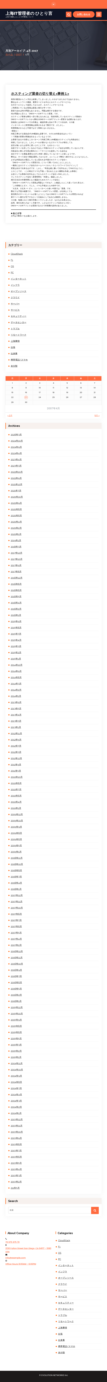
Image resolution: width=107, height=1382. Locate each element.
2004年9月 (16, 1076)
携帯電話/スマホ (19, 359)
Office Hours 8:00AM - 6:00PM (20, 1263)
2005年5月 (16, 1038)
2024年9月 (16, 447)
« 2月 (10, 415)
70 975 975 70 (12, 1242)
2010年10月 (17, 777)
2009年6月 (16, 839)
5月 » (96, 415)
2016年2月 (16, 609)
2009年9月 (16, 827)
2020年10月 (17, 497)
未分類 (14, 366)
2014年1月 (16, 696)
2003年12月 (17, 1119)
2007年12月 (17, 895)
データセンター (18, 322)
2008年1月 (16, 889)
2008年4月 (16, 883)
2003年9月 (16, 1138)
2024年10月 (17, 441)
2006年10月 (17, 964)
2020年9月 (16, 503)
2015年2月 (16, 652)
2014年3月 (16, 683)
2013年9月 (16, 702)
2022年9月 (16, 478)
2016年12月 (16, 578)
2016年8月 (16, 584)
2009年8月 (16, 833)
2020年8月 (16, 509)
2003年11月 (16, 1125)
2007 (19, 54)
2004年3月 (16, 1100)
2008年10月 (17, 864)
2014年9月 (16, 671)
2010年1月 (16, 808)
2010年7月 (16, 789)
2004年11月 (17, 1063)
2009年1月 (16, 851)
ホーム (9, 54)
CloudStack (17, 254)
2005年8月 (16, 1026)
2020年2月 (16, 528)
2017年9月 (16, 565)
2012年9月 (16, 739)
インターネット (18, 279)
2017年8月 (16, 571)
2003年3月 (16, 1175)
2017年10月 (16, 559)
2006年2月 (16, 995)
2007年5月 (16, 932)
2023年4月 (16, 459)
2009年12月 (17, 814)
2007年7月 (16, 920)
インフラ (15, 285)
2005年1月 (16, 1057)
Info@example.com (15, 1257)
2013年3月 (16, 721)
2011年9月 (16, 764)
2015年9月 (16, 621)
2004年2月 (16, 1107)
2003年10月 (17, 1132)
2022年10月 (17, 472)
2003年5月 (16, 1163)
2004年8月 (16, 1082)
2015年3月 (16, 646)
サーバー (15, 303)
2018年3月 (16, 546)
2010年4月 (16, 802)
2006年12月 (17, 951)
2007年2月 (16, 945)
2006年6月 (16, 982)
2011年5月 (16, 771)
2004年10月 (17, 1069)
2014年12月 (16, 665)
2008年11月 (17, 858)
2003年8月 (16, 1144)
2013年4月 (16, 714)
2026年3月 (16, 434)
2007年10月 (17, 907)
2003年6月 (16, 1157)
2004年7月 (16, 1088)
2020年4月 (16, 521)
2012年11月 (16, 733)
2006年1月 (16, 1001)
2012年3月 (16, 752)
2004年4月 (16, 1094)
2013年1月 (16, 727)
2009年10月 (17, 820)
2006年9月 (16, 970)
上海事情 (15, 341)
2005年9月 (16, 1020)
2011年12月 (16, 758)
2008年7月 (16, 876)
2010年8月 (16, 783)
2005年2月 (16, 1051)
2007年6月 (16, 926)
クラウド (15, 297)
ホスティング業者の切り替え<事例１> (40, 94)
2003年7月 (16, 1150)
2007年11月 (16, 901)
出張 (13, 347)
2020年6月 (16, 515)
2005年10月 (17, 1013)
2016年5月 (16, 596)
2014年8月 (16, 677)
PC (12, 272)
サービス (15, 310)
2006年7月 (16, 976)
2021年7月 (16, 490)
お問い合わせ (83, 14)
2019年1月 (16, 540)
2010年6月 (16, 795)
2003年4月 (16, 1169)
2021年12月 (16, 484)
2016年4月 (16, 602)
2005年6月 (16, 1032)
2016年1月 (16, 615)
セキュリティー (18, 316)
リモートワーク (18, 335)
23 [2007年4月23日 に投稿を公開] (26, 397)
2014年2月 (16, 690)
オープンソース (18, 291)
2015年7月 (16, 634)
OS (12, 266)
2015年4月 (16, 640)
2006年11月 (17, 957)
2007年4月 (16, 939)
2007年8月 (16, 914)
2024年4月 (16, 453)
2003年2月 (16, 1181)
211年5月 (15, 1188)
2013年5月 (16, 708)
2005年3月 (16, 1044)
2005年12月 (17, 1007)
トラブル (15, 328)
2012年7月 (16, 746)
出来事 (14, 353)
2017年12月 (16, 553)
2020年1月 (16, 534)
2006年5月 (16, 988)
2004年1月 (16, 1113)
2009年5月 (16, 845)
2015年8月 (16, 627)
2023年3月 (16, 465)
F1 (12, 260)
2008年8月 (16, 870)
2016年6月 (16, 590)
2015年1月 (16, 658)
